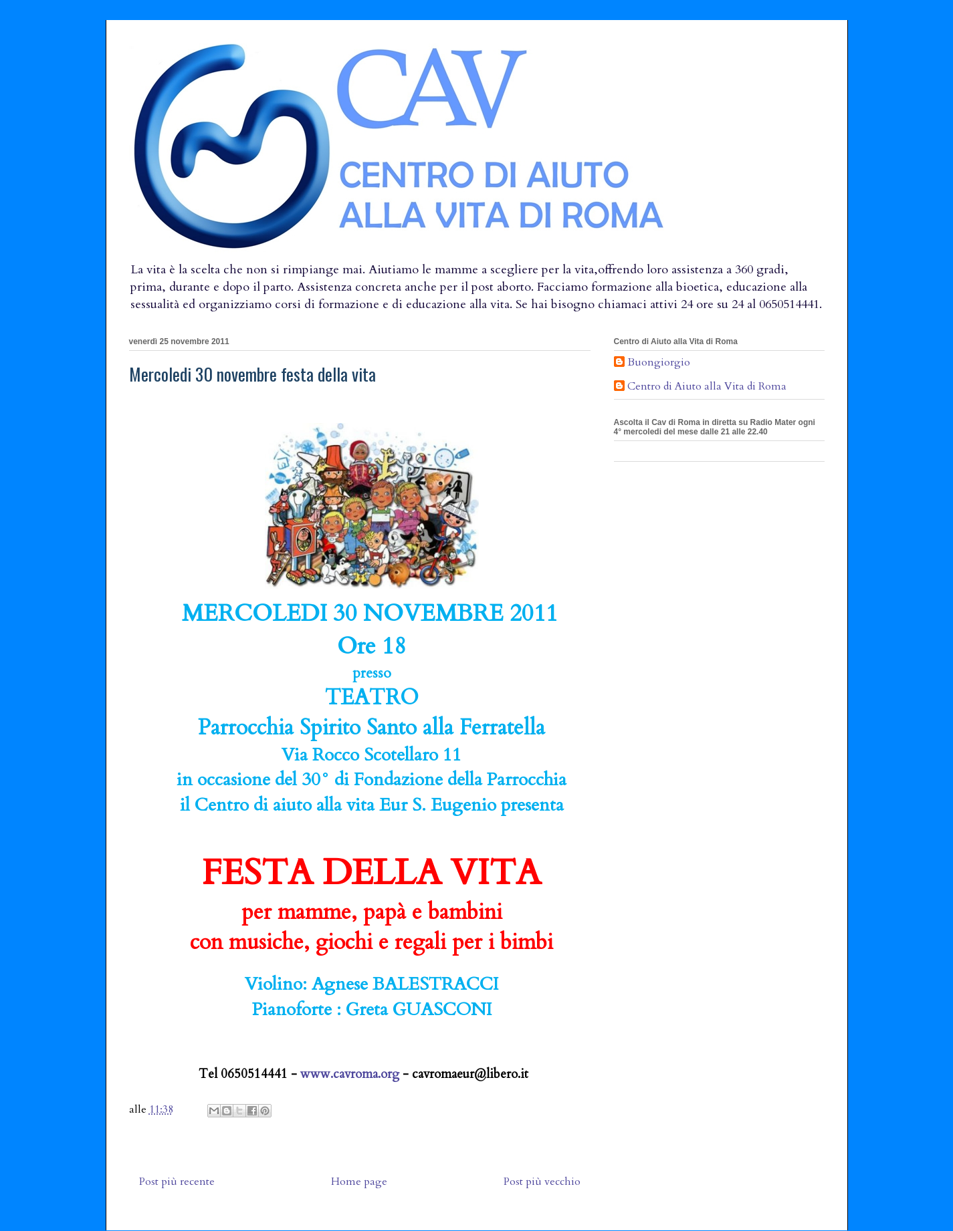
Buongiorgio (658, 363)
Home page (359, 1181)
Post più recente (177, 1181)
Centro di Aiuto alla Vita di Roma (706, 387)
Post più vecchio (542, 1181)
